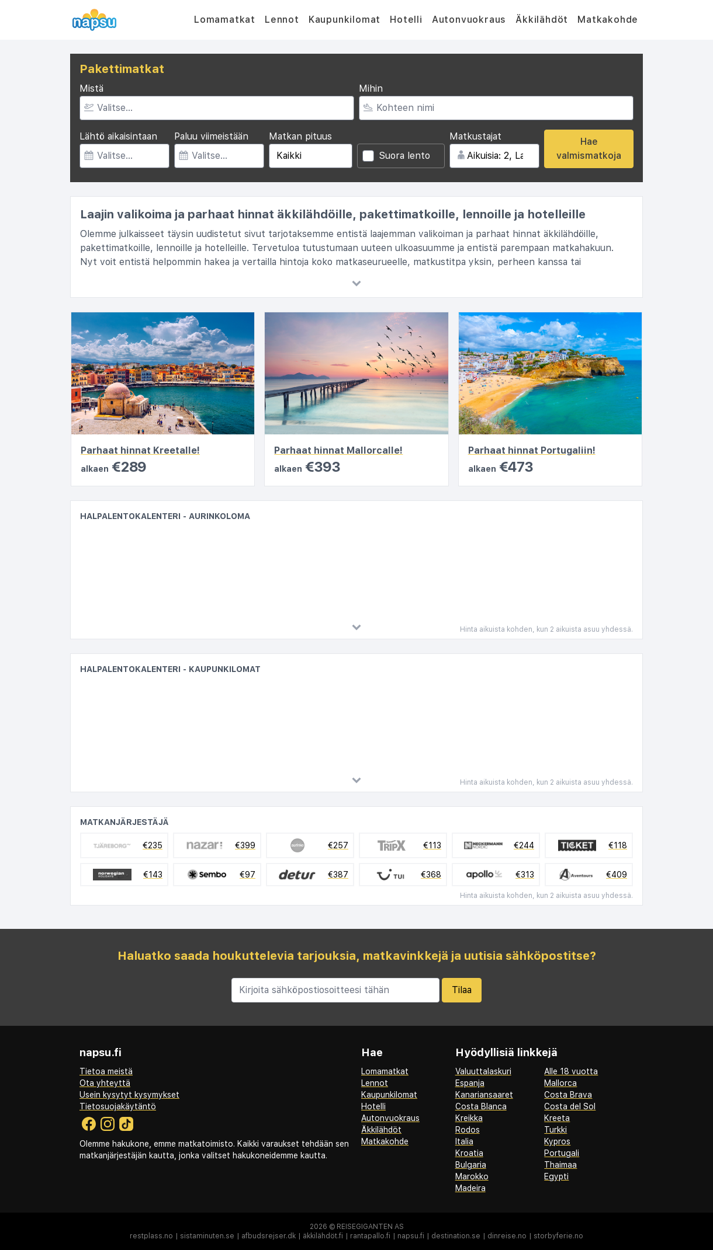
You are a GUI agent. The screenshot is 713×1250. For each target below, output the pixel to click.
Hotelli (406, 19)
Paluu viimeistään (211, 136)
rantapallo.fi (370, 1236)
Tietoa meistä (106, 1071)
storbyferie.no (558, 1236)
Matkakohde (607, 19)
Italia (464, 1141)
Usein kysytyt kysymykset (129, 1094)
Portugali (561, 1153)
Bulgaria (470, 1164)
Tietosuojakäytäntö (117, 1106)
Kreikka (469, 1118)
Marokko (472, 1176)
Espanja (469, 1083)
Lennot (282, 19)
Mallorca (560, 1083)
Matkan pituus (300, 136)
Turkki (555, 1129)
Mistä (91, 88)
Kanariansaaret (484, 1094)
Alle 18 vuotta (571, 1071)
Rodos (467, 1129)
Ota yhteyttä (104, 1083)
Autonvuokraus (469, 19)
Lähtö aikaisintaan (118, 136)
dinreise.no (507, 1236)
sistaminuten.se (207, 1236)
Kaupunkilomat (344, 19)
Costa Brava (568, 1094)
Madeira (470, 1188)
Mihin (371, 88)
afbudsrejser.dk (268, 1236)
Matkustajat (475, 136)
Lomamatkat (224, 19)
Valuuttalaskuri (483, 1071)
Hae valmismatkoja (588, 148)
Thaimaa (560, 1164)
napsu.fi (410, 1236)
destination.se (455, 1236)
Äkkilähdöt (541, 19)
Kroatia (469, 1153)
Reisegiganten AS (370, 1227)
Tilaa (462, 989)
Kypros (557, 1141)
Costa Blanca (481, 1106)
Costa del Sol (570, 1106)
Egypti (556, 1176)
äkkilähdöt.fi (323, 1236)
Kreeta (557, 1118)
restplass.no (151, 1236)
